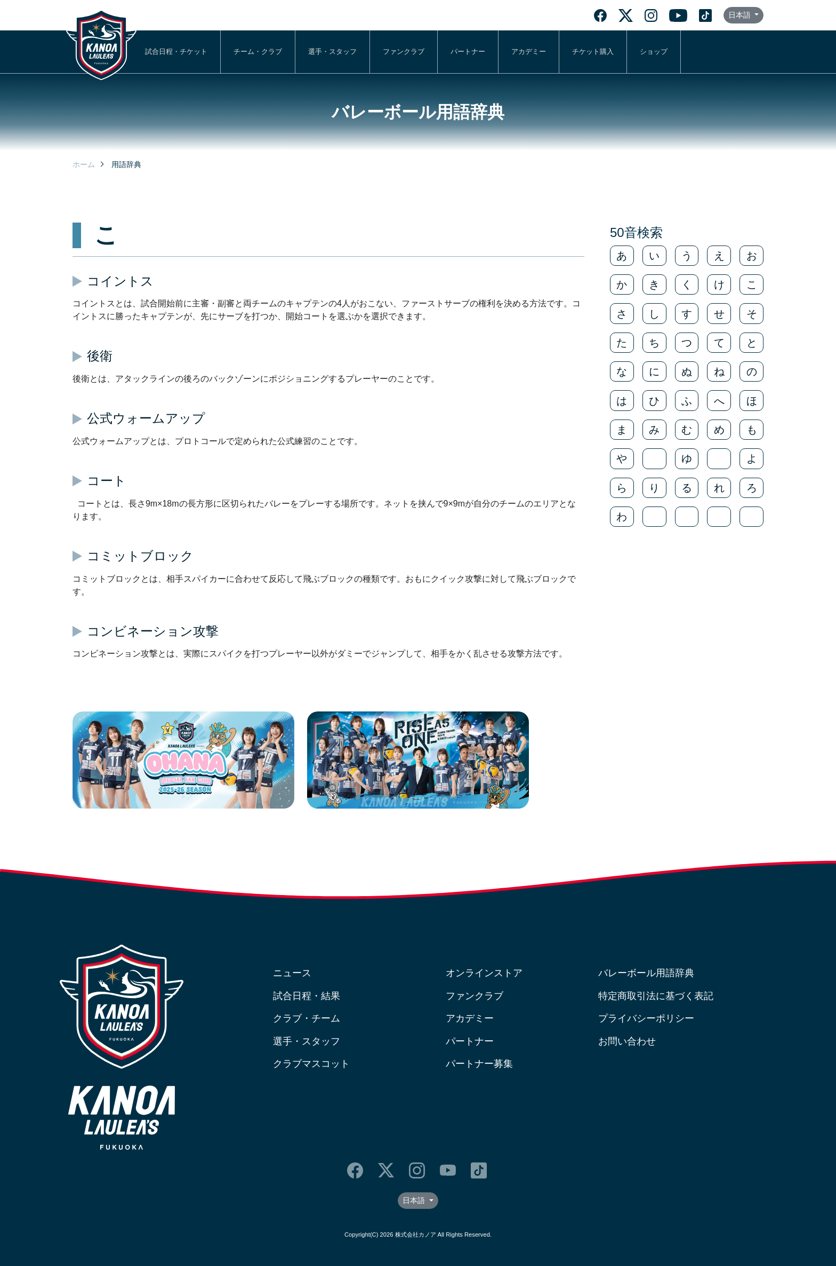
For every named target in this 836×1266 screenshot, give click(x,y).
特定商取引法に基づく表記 (655, 996)
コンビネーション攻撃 (153, 631)
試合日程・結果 (306, 996)
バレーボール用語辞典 (646, 973)
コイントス (120, 281)
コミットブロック (140, 556)
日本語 (740, 15)
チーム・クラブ (258, 52)
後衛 (99, 356)
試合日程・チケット (176, 52)
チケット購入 (593, 52)
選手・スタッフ (332, 52)
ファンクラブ (403, 52)
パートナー (468, 52)
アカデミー (528, 52)
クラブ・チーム (306, 1018)
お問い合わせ (627, 1041)
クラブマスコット (311, 1063)
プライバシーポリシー (646, 1018)
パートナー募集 (479, 1063)
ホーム (84, 164)
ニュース (292, 973)
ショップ (654, 52)
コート (106, 480)
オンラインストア (484, 973)
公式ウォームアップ (146, 418)
